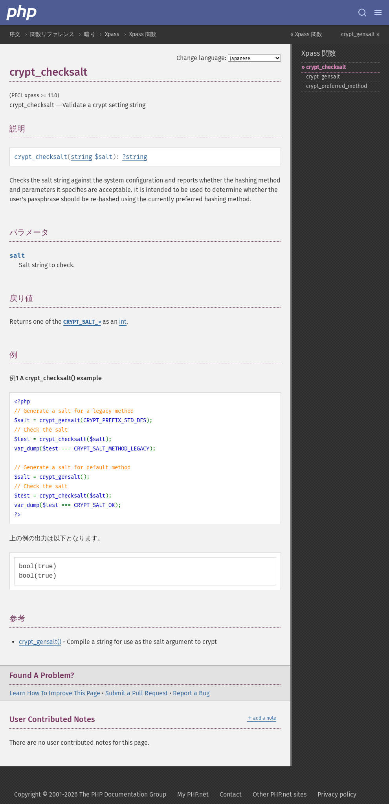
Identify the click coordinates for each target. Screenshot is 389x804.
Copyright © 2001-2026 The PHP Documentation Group (90, 794)
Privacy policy (336, 794)
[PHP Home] (22, 12)
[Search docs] (362, 12)
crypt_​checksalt (326, 67)
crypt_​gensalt (323, 76)
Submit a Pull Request (136, 693)
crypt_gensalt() (40, 641)
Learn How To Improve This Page (54, 693)
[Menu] (378, 12)
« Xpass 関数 (306, 34)
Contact (231, 794)
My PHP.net (193, 794)
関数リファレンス (52, 34)
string (81, 156)
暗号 (89, 34)
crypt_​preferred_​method (336, 86)
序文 (14, 34)
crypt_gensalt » (360, 34)
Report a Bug (191, 693)
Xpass (112, 34)
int (123, 321)
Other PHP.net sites (279, 794)
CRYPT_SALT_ (82, 322)
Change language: (201, 58)
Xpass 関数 (142, 34)
